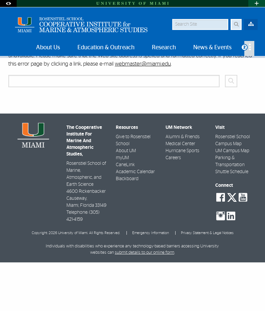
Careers (173, 206)
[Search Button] (236, 24)
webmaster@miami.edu (143, 112)
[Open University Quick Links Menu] (256, 3)
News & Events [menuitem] (212, 48)
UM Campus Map (232, 199)
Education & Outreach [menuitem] (106, 48)
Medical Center (180, 192)
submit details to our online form (144, 301)
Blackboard (127, 227)
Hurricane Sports (182, 199)
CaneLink (125, 213)
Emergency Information (150, 281)
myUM (122, 206)
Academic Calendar (135, 220)
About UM (126, 199)
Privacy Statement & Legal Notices (207, 281)
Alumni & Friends (183, 185)
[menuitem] (249, 48)
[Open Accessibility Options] (8, 3)
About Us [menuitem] (48, 48)
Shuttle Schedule (231, 220)
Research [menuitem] (164, 48)
